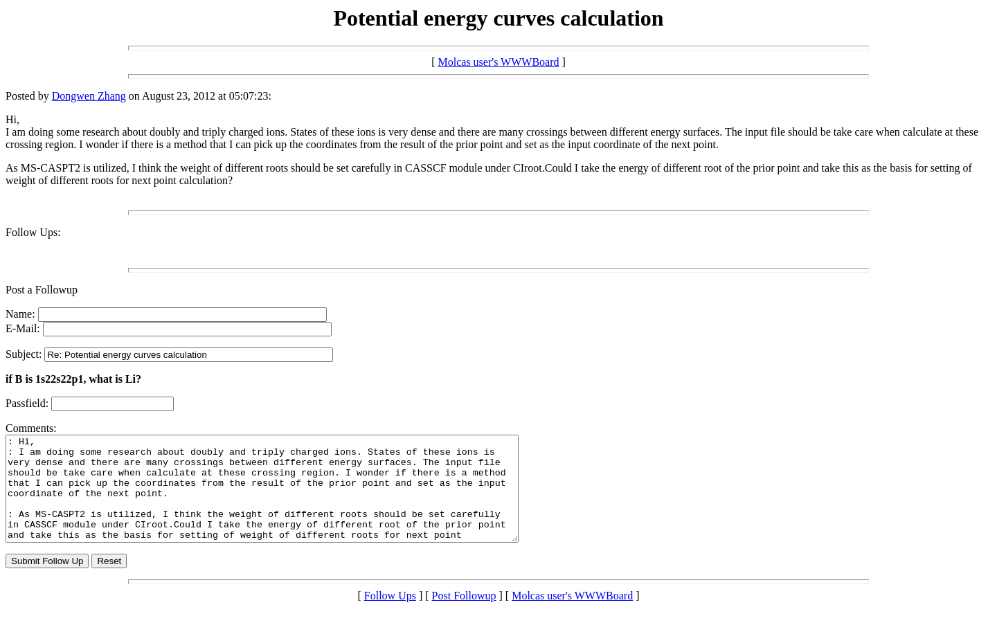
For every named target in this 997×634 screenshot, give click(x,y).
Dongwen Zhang (89, 96)
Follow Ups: (33, 232)
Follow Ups (390, 616)
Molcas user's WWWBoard (498, 62)
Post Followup (464, 616)
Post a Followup (42, 290)
